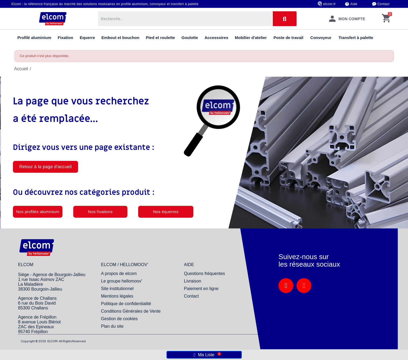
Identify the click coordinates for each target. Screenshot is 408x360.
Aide (353, 4)
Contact (384, 4)
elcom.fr (329, 4)
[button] (45, 167)
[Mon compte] (347, 18)
